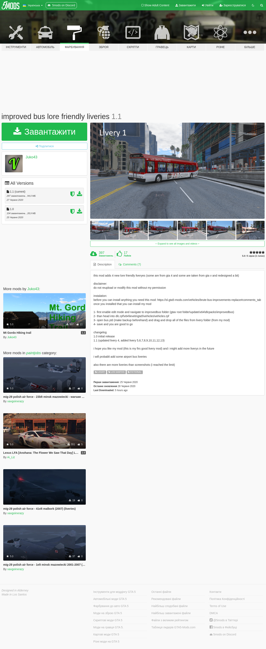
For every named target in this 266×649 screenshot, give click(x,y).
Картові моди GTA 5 (106, 634)
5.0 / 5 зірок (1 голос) (253, 256)
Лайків (127, 255)
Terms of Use (218, 606)
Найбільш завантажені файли (171, 613)
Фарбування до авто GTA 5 (110, 606)
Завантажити (185, 5)
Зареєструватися (232, 5)
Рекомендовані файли (166, 599)
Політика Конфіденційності (227, 599)
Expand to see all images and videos (177, 243)
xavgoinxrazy (15, 401)
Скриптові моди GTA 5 (107, 620)
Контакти (215, 591)
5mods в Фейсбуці (223, 627)
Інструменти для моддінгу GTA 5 (114, 591)
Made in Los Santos (14, 594)
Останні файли (161, 591)
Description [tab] (102, 264)
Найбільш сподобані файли (170, 606)
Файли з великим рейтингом (170, 620)
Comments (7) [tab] (130, 264)
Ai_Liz (11, 457)
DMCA (214, 613)
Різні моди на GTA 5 (106, 641)
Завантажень (106, 255)
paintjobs (33, 353)
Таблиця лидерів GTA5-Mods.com (174, 627)
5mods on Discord (223, 634)
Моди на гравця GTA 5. (108, 627)
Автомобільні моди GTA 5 (110, 599)
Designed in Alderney (15, 590)
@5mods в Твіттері (224, 620)
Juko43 (31, 157)
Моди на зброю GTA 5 (107, 613)
